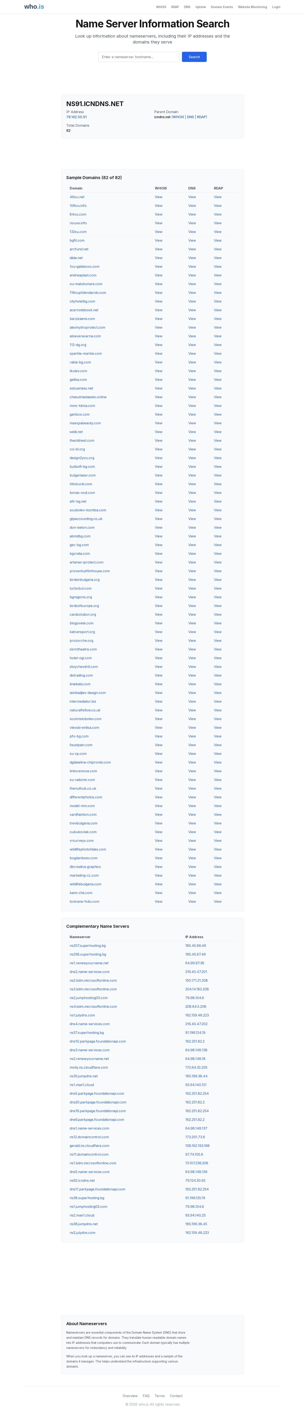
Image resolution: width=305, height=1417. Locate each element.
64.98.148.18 (195, 1059)
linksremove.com (83, 771)
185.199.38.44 (196, 1076)
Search (194, 57)
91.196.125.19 (195, 1198)
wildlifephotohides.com (88, 849)
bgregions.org (81, 597)
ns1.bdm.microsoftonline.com (93, 1163)
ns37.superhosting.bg (87, 1032)
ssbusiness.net (81, 388)
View (158, 197)
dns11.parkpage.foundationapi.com (97, 1189)
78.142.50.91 (76, 117)
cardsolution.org (83, 614)
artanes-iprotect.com (86, 562)
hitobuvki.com (81, 484)
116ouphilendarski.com (88, 292)
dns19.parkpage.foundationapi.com (98, 1111)
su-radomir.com (82, 780)
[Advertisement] (152, 80)
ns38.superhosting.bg (87, 1198)
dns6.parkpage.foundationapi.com (97, 1119)
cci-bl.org (77, 449)
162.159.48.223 (197, 1015)
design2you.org (82, 458)
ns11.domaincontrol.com (89, 1154)
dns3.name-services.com (90, 1050)
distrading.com (81, 675)
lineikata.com (80, 684)
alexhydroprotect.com (87, 327)
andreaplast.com (83, 275)
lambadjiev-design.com (88, 693)
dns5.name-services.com (90, 1172)
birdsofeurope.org (84, 606)
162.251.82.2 (195, 1041)
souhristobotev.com (85, 719)
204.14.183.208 (197, 989)
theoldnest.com (82, 440)
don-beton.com (82, 527)
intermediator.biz (83, 701)
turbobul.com (81, 588)
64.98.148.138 (196, 1050)
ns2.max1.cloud (82, 1215)
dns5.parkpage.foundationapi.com (97, 1093)
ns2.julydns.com (82, 1233)
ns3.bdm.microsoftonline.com (93, 989)
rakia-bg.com (80, 362)
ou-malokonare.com (86, 284)
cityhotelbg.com (82, 301)
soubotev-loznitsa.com (88, 510)
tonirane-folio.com (84, 901)
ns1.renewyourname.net (89, 963)
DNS (187, 7)
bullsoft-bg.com (82, 466)
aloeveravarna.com (85, 336)
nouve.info (78, 223)
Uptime (200, 7)
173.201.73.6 (195, 1137)
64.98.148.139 (196, 1172)
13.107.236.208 (196, 1163)
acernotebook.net (84, 310)
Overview (130, 1396)
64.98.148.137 (196, 1128)
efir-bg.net (78, 501)
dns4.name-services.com (90, 1024)
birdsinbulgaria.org (85, 579)
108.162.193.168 (197, 1146)
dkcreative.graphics (85, 867)
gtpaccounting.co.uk (86, 519)
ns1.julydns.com (82, 1015)
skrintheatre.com (83, 649)
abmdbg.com (80, 536)
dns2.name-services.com (90, 972)
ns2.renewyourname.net (89, 1059)
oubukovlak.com (83, 832)
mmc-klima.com (82, 406)
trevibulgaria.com (83, 823)
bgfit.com (77, 240)
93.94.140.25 (195, 1215)
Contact (176, 1396)
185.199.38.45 (196, 1224)
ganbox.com (80, 414)
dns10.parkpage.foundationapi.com (98, 1041)
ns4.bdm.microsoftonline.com (93, 1006)
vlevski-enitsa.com (84, 727)
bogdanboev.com (83, 858)
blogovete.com (81, 623)
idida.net (76, 258)
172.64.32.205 (196, 1067)
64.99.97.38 (194, 963)
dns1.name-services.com (89, 1128)
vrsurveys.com (82, 840)
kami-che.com (81, 893)
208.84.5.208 (195, 1006)
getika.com (78, 379)
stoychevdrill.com (84, 666)
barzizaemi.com (82, 319)
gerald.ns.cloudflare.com (89, 1146)
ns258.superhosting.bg (88, 954)
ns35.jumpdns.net (84, 1076)
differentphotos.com (86, 797)
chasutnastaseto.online (88, 397)
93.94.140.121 (196, 1085)
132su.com (78, 232)
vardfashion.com (83, 814)
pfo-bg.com (79, 736)
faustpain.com (81, 745)
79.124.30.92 (195, 1180)
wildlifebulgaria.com (85, 884)
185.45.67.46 (195, 954)
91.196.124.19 (195, 1032)
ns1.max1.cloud (82, 1085)
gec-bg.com (79, 545)
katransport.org (82, 632)
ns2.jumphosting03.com (89, 998)
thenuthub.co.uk (83, 788)
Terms (160, 1396)
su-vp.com (78, 753)
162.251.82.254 (197, 1093)
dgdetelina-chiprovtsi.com (90, 762)
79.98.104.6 (194, 998)
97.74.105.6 (194, 1154)
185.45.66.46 (195, 945)
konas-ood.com (82, 493)
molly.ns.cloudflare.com (89, 1067)
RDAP (175, 7)
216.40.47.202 (196, 1024)
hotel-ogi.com (81, 658)
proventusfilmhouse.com (90, 571)
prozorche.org (81, 640)
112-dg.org (78, 345)
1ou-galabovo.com (84, 266)
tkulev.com (78, 371)
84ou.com (78, 214)
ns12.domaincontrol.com (89, 1137)
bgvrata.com (80, 553)
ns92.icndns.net (82, 1180)
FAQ (146, 1396)
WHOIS (161, 7)
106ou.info (78, 205)
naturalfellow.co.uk (85, 710)
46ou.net (77, 197)
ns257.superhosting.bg (88, 945)
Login (276, 7)
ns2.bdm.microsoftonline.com (93, 980)
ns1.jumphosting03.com (88, 1206)
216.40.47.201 (196, 972)
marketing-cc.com (84, 875)
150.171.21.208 (196, 980)
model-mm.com (82, 806)
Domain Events (222, 7)
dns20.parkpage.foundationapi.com (98, 1102)
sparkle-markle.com (86, 353)
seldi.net (76, 432)
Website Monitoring (252, 7)
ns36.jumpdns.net (84, 1224)
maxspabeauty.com (85, 423)
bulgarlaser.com (83, 475)
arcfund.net (79, 249)
